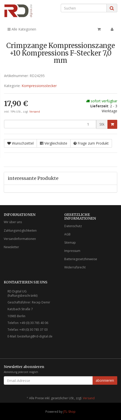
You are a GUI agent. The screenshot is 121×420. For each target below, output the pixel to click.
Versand (34, 111)
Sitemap (70, 242)
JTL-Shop (69, 411)
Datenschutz (73, 226)
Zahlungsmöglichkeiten (20, 230)
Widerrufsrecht (75, 267)
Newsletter (11, 247)
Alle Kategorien (22, 29)
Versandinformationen (20, 239)
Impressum (72, 251)
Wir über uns (13, 222)
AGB (67, 234)
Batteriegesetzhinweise (80, 259)
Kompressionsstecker (39, 85)
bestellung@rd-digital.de (34, 336)
